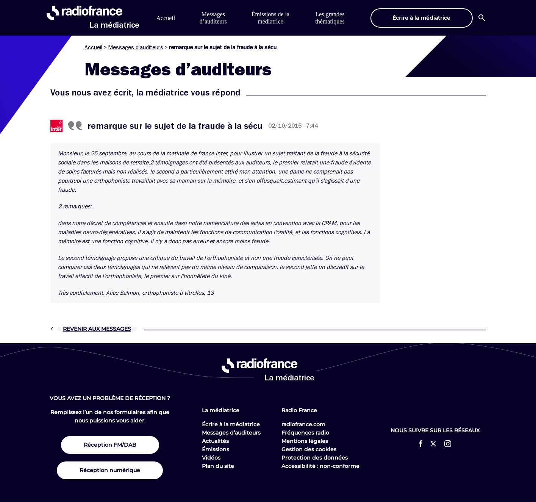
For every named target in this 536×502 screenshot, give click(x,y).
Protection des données (314, 457)
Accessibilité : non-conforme (320, 466)
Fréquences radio (305, 432)
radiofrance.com (303, 424)
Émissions (215, 449)
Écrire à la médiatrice (231, 424)
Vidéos (211, 457)
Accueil (165, 18)
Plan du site (218, 466)
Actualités (215, 441)
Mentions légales (304, 441)
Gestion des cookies (308, 449)
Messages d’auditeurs (135, 47)
